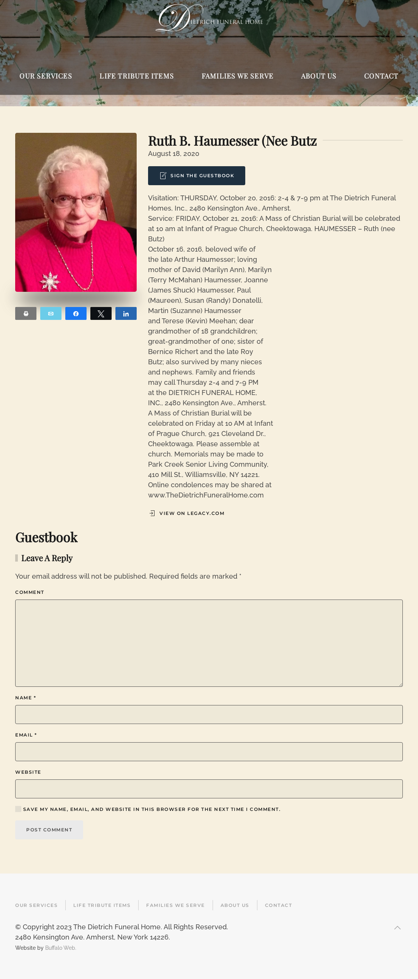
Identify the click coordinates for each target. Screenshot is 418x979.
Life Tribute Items (102, 905)
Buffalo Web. (60, 947)
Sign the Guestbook (196, 175)
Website (28, 772)
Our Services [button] (45, 75)
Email (26, 735)
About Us (235, 905)
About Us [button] (319, 75)
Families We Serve (175, 905)
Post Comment (49, 830)
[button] (397, 928)
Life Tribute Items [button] (136, 75)
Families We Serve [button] (237, 75)
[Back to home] (209, 19)
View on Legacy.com (186, 513)
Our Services (36, 905)
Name (25, 697)
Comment (29, 592)
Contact (278, 905)
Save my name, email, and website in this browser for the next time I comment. (148, 809)
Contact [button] (381, 75)
